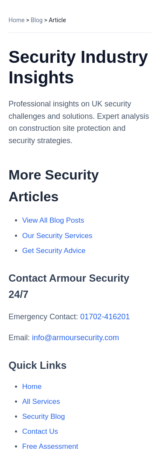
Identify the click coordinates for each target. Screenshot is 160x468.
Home (17, 20)
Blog (37, 20)
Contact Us (40, 431)
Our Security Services (57, 236)
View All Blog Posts (53, 220)
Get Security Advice (53, 251)
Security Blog (43, 416)
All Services (41, 401)
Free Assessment (50, 446)
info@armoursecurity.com (75, 337)
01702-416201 (105, 316)
